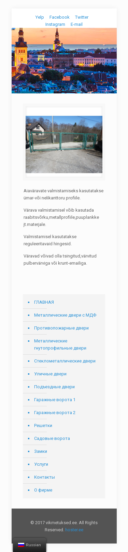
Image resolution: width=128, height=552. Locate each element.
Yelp (39, 17)
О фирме (43, 490)
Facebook (59, 17)
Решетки (43, 425)
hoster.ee (74, 529)
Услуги (41, 464)
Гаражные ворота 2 (54, 412)
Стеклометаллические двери (65, 360)
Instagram (55, 24)
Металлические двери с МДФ (65, 315)
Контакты (44, 477)
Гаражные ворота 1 (54, 399)
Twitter (81, 17)
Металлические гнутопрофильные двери (60, 344)
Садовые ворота (52, 438)
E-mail (77, 24)
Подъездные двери (54, 386)
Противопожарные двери (61, 328)
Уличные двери (50, 373)
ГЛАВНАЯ (44, 302)
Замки (40, 451)
